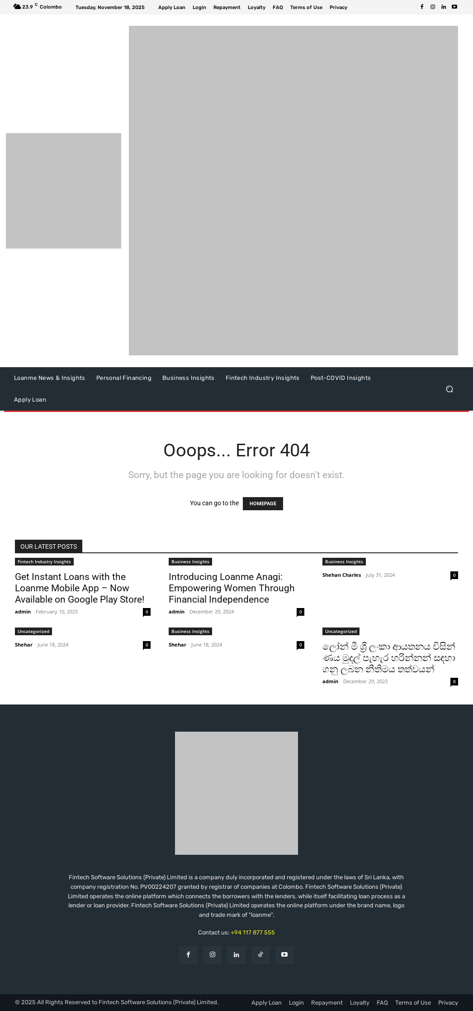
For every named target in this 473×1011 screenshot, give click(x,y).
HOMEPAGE (263, 504)
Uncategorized (33, 631)
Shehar (24, 644)
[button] (449, 389)
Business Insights (190, 561)
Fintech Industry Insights (44, 561)
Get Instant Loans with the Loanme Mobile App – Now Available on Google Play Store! (79, 588)
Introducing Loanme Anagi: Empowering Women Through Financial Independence (232, 588)
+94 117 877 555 (253, 932)
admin (23, 611)
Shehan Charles (341, 574)
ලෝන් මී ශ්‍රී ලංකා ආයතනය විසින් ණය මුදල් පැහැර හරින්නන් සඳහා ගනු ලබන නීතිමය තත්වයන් (388, 658)
